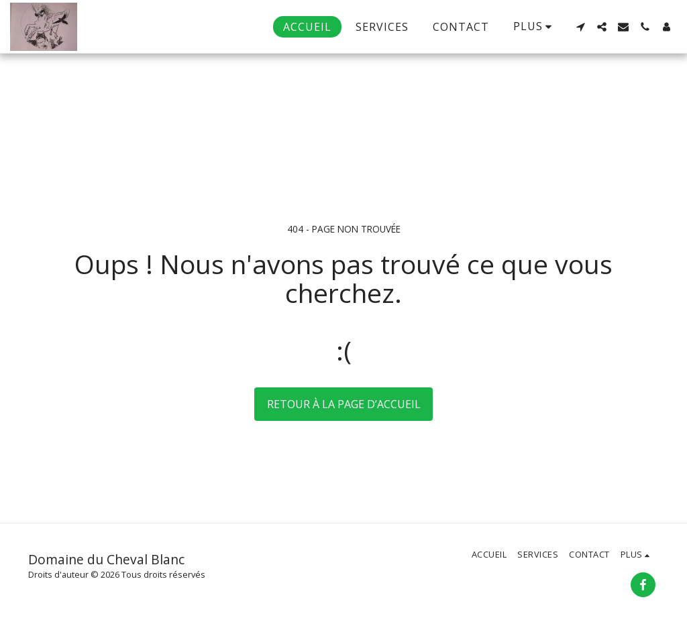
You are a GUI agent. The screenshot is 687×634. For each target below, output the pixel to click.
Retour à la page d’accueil (344, 404)
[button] (580, 26)
